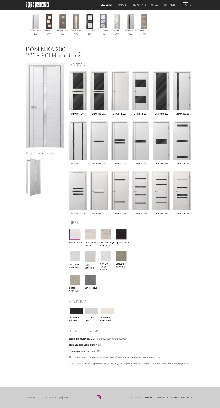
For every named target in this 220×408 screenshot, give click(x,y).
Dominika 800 (117, 32)
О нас (154, 4)
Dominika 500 (76, 32)
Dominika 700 (103, 32)
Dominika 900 (130, 32)
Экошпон (107, 4)
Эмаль (122, 4)
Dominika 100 (144, 32)
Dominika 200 (35, 32)
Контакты (169, 4)
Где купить (139, 4)
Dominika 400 (62, 32)
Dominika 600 (89, 32)
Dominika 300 (49, 32)
